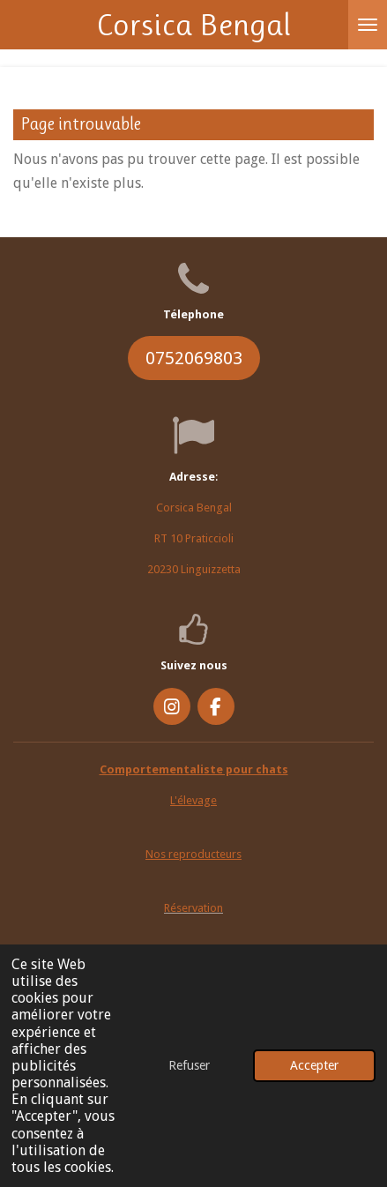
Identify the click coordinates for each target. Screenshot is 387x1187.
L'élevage (193, 800)
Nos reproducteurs (193, 854)
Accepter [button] (314, 1065)
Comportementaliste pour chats (194, 769)
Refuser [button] (189, 1065)
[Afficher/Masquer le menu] (367, 24)
